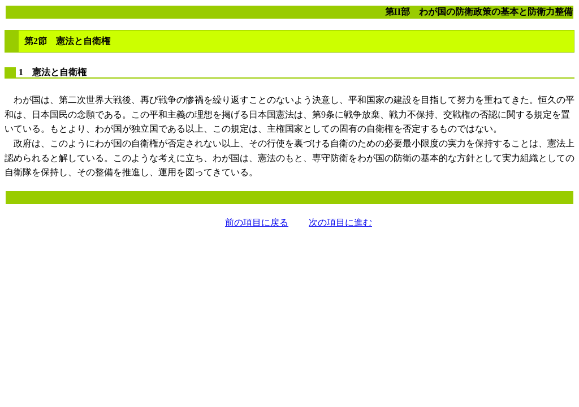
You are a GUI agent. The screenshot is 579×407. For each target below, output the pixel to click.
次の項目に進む (340, 222)
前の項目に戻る (256, 222)
